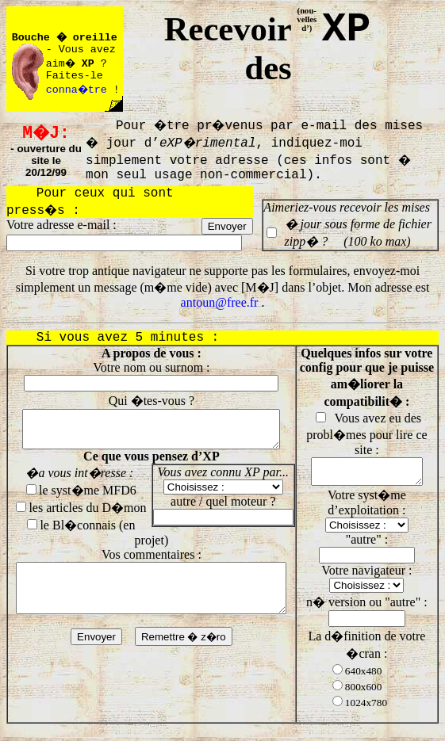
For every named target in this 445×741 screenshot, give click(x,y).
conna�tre (77, 90)
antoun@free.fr (220, 302)
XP (346, 29)
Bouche (31, 38)
